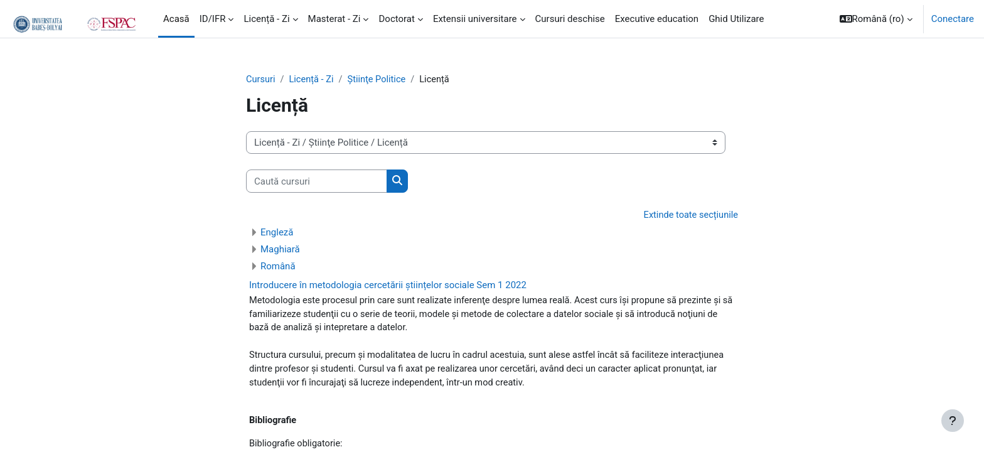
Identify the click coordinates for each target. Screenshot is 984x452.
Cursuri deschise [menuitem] (570, 18)
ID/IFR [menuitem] (213, 18)
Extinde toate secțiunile (689, 216)
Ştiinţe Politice (380, 79)
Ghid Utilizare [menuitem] (736, 18)
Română (278, 266)
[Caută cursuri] (316, 181)
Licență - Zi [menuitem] (266, 18)
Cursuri (261, 79)
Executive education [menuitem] (656, 18)
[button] (876, 19)
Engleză (276, 233)
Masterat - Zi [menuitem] (334, 18)
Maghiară (280, 250)
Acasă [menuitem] (176, 18)
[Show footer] (952, 420)
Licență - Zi (313, 79)
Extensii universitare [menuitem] (475, 18)
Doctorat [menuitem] (396, 18)
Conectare (952, 18)
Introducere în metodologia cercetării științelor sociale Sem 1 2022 (388, 285)
